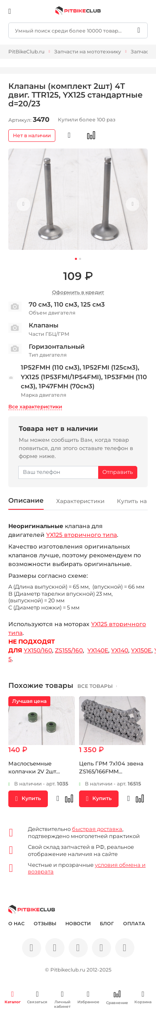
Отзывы (45, 924)
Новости (78, 924)
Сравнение (117, 997)
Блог (107, 924)
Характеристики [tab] (83, 501)
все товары (95, 686)
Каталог (13, 997)
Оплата (134, 924)
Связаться (37, 997)
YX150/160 (38, 651)
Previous (24, 204)
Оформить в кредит (78, 292)
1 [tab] (76, 259)
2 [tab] (80, 259)
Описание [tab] (26, 500)
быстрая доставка (97, 829)
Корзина (142, 997)
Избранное (88, 997)
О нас (16, 924)
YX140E (97, 651)
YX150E (141, 651)
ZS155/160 (69, 651)
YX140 (119, 651)
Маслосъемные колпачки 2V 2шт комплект (32, 771)
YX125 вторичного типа (81, 535)
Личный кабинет (62, 999)
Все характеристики (35, 406)
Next (131, 204)
